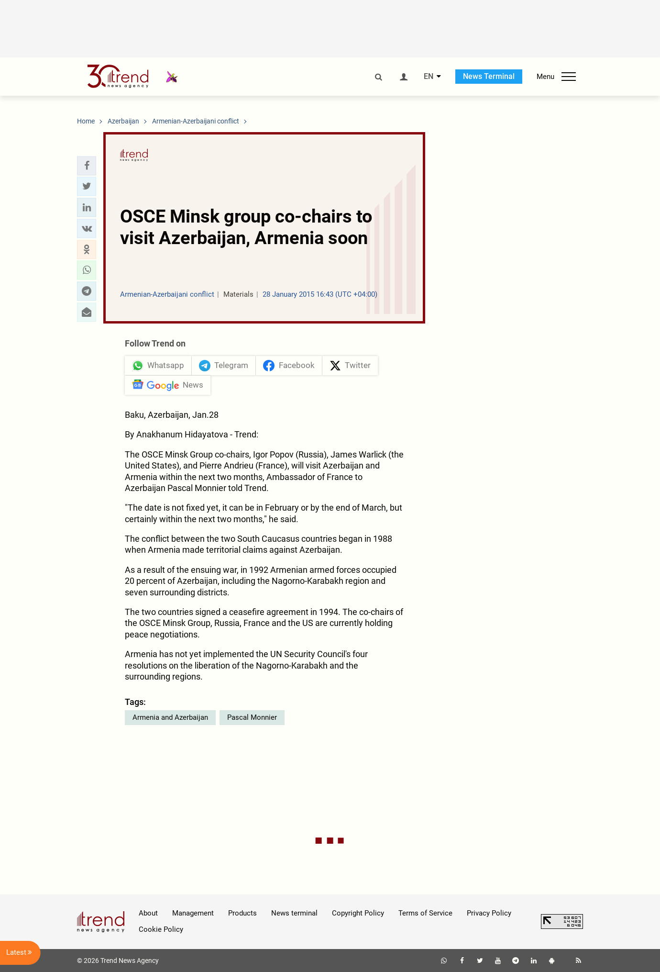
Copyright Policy (358, 913)
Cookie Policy (161, 929)
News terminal (294, 913)
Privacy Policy (489, 913)
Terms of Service (425, 913)
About (148, 913)
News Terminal (489, 76)
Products (242, 913)
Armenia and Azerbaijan (170, 717)
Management (193, 913)
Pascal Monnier (252, 717)
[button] (86, 165)
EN (428, 76)
